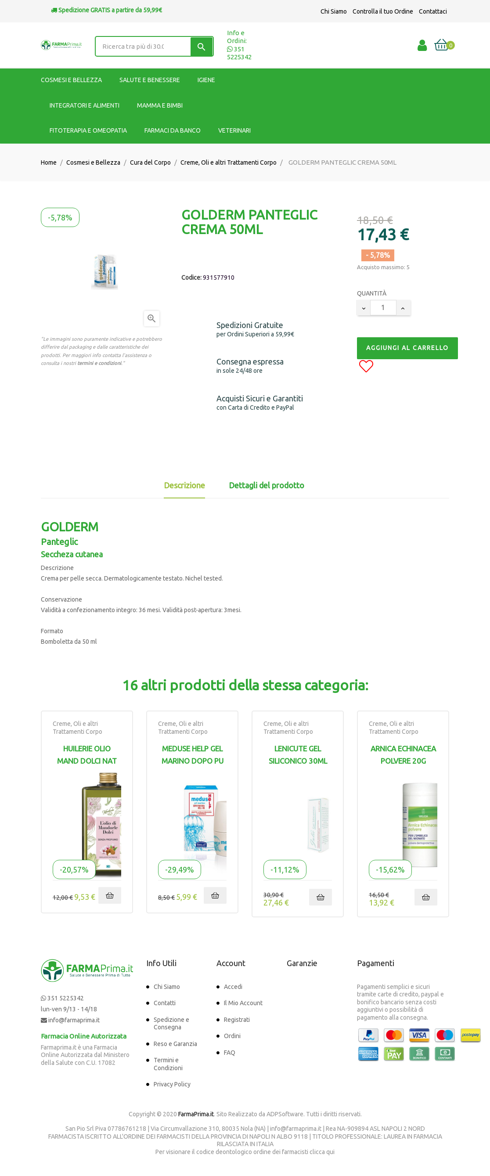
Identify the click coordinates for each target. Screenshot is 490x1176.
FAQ (229, 1052)
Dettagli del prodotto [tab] (266, 485)
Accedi (233, 986)
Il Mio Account (243, 1002)
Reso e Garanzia (175, 1043)
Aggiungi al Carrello (407, 347)
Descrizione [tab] (184, 485)
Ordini (232, 1035)
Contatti (165, 1002)
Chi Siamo (334, 11)
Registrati (237, 1019)
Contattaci (433, 11)
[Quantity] (383, 307)
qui (330, 1151)
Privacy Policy (172, 1084)
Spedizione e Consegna (171, 1023)
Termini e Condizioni (168, 1064)
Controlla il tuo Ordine (383, 11)
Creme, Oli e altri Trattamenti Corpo (77, 727)
